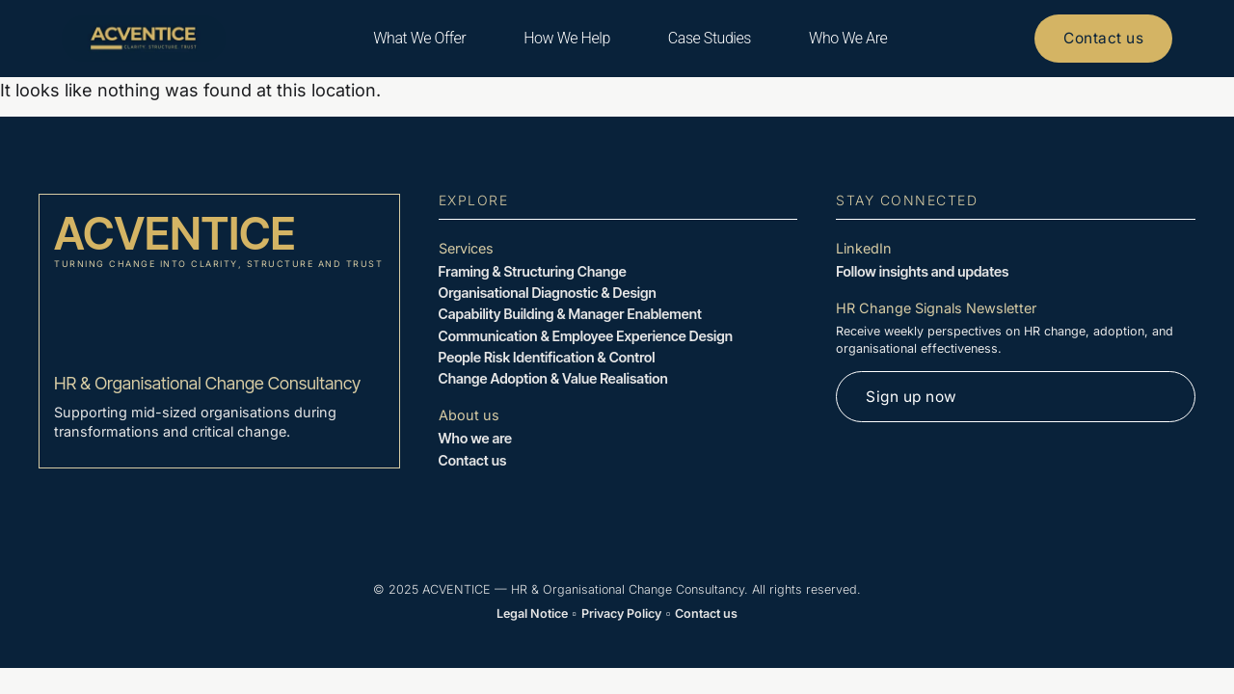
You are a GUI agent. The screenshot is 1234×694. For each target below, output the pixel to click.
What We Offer (415, 38)
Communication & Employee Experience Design (586, 336)
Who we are (475, 438)
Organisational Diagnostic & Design (548, 292)
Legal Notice (532, 613)
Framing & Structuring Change (533, 271)
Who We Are (844, 38)
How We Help (564, 38)
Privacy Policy (621, 613)
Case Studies (705, 38)
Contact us (473, 460)
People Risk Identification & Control (547, 357)
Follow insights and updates (922, 271)
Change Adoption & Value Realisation (553, 378)
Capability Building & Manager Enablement (570, 314)
